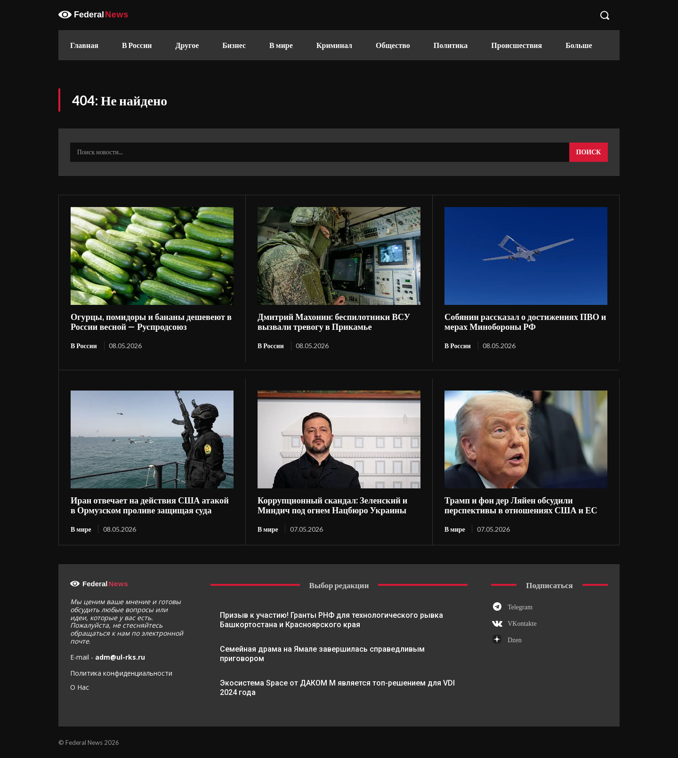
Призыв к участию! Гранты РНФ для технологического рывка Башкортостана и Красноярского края (331, 619)
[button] (604, 15)
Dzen (515, 639)
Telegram (520, 606)
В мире (81, 528)
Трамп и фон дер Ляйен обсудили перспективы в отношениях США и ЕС (518, 505)
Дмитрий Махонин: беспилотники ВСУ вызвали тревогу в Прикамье (332, 321)
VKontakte (522, 623)
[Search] (588, 152)
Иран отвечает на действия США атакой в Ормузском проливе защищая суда (150, 505)
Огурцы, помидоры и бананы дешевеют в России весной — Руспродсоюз (148, 321)
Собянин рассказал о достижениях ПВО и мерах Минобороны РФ (522, 321)
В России (84, 346)
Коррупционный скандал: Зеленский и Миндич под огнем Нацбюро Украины (330, 505)
